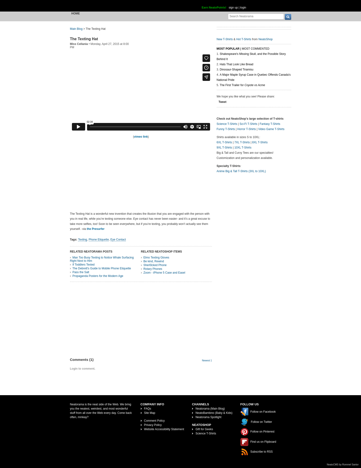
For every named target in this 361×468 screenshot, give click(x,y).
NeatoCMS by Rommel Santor (343, 464)
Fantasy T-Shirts (270, 124)
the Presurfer (96, 229)
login (243, 7)
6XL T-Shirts (224, 142)
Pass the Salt (80, 272)
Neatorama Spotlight (208, 417)
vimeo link (141, 136)
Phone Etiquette (99, 239)
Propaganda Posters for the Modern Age (97, 276)
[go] (288, 17)
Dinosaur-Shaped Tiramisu (236, 69)
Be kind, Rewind (153, 261)
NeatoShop (265, 39)
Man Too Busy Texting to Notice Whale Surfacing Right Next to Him (102, 259)
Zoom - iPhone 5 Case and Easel (164, 272)
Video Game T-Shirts (271, 129)
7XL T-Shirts (242, 142)
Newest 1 (207, 360)
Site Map (149, 413)
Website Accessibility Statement (164, 429)
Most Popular (228, 48)
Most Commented (255, 48)
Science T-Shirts (227, 124)
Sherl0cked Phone (155, 265)
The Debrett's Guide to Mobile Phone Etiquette (101, 268)
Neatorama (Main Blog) (210, 408)
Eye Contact (118, 239)
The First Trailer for (242, 85)
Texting (82, 239)
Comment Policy (154, 420)
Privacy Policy (153, 425)
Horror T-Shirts (246, 129)
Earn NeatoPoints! (214, 7)
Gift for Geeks (204, 429)
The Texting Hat (84, 39)
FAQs (147, 408)
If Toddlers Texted (83, 264)
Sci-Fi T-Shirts (248, 124)
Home (75, 13)
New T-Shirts (225, 39)
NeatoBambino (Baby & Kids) (213, 413)
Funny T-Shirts (226, 129)
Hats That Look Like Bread (236, 64)
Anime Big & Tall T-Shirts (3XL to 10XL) (241, 171)
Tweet (222, 102)
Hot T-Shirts (243, 39)
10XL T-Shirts (242, 147)
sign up (233, 7)
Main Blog (76, 29)
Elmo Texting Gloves (156, 257)
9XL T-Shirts (224, 147)
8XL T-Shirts (260, 142)
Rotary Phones (152, 269)
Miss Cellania (79, 44)
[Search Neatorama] (256, 16)
